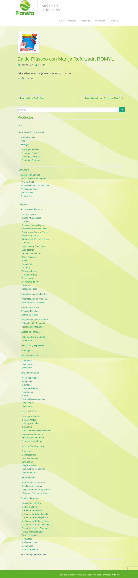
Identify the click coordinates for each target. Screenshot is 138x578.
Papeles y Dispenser (30, 498)
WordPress (116, 575)
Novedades (100, 21)
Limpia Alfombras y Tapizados (36, 490)
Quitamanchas (27, 192)
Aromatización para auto (33, 482)
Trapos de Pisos (29, 289)
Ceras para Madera (31, 416)
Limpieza (23, 204)
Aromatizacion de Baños (33, 302)
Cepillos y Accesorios (32, 486)
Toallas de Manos (30, 549)
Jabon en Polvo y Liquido (33, 337)
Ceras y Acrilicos (29, 420)
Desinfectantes (29, 455)
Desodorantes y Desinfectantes (36, 430)
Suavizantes (26, 196)
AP (20, 125)
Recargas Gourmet (31, 156)
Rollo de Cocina (29, 542)
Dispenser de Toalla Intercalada (36, 524)
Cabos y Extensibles (31, 218)
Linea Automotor (28, 477)
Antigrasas (27, 381)
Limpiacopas (28, 402)
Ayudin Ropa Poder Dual (32, 98)
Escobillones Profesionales (34, 228)
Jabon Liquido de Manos (33, 323)
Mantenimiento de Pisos (33, 437)
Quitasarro (27, 367)
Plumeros (26, 267)
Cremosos (27, 360)
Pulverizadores (29, 271)
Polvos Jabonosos (29, 189)
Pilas (23, 141)
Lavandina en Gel (30, 458)
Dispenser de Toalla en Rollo (35, 521)
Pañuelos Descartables (33, 532)
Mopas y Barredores (31, 253)
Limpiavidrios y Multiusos (33, 469)
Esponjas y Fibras (30, 235)
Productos (85, 21)
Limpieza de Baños (29, 355)
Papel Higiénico (29, 535)
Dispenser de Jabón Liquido (35, 514)
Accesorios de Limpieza (32, 209)
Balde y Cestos (29, 214)
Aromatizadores (28, 137)
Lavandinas (27, 462)
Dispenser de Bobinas (32, 510)
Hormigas (26, 350)
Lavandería (24, 170)
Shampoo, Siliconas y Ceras (35, 493)
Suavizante (27, 340)
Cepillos (26, 221)
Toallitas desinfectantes (33, 327)
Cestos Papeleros (30, 507)
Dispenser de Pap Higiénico (35, 517)
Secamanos (27, 546)
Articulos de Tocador (30, 307)
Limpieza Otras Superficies (33, 446)
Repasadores (28, 278)
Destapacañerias (30, 388)
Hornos (25, 395)
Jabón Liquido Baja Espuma (34, 178)
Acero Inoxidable (30, 378)
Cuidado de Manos (29, 315)
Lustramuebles (29, 472)
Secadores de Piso (31, 282)
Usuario (41, 65)
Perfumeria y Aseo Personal (34, 554)
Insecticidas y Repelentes (32, 345)
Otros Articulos (29, 257)
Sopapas (26, 285)
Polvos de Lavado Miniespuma (35, 185)
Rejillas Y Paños (29, 275)
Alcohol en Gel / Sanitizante (35, 319)
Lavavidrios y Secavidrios (34, 246)
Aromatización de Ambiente (31, 132)
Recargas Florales (30, 149)
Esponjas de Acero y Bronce (35, 232)
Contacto (114, 21)
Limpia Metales (29, 465)
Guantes (26, 242)
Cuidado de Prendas (30, 332)
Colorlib (98, 575)
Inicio (61, 21)
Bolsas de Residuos (30, 311)
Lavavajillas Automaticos (33, 399)
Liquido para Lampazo (32, 434)
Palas (24, 260)
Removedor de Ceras (32, 441)
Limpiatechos (28, 250)
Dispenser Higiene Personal (35, 528)
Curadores (27, 427)
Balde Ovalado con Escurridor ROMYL (104, 98)
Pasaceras (27, 264)
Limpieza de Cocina (30, 373)
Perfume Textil (27, 182)
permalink (29, 78)
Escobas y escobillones (33, 225)
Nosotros (72, 21)
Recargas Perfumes (31, 160)
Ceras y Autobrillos (31, 423)
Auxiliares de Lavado (30, 175)
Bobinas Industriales (31, 503)
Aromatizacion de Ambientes (34, 294)
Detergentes (27, 392)
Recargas (25, 144)
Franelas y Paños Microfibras (35, 239)
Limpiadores (27, 364)
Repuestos (27, 539)
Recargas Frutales (30, 153)
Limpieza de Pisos (29, 411)
